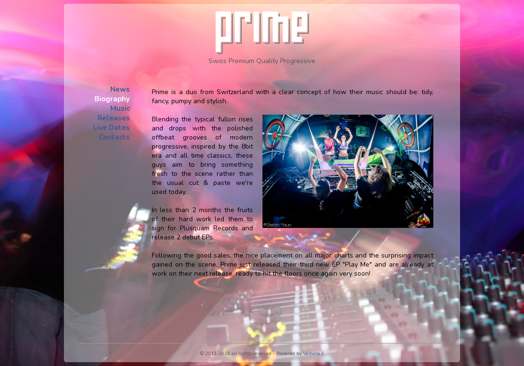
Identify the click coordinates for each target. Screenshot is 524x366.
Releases (113, 118)
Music (120, 108)
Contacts (114, 137)
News (120, 89)
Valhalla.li (313, 353)
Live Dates (111, 127)
